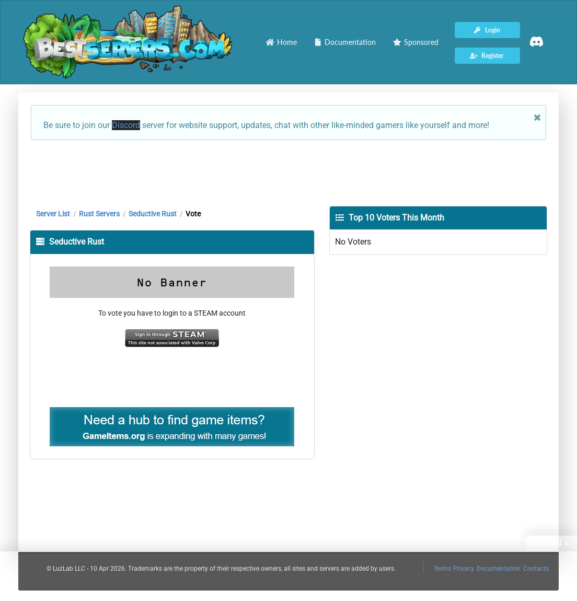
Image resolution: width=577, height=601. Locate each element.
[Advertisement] (288, 171)
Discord (126, 125)
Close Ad (551, 543)
